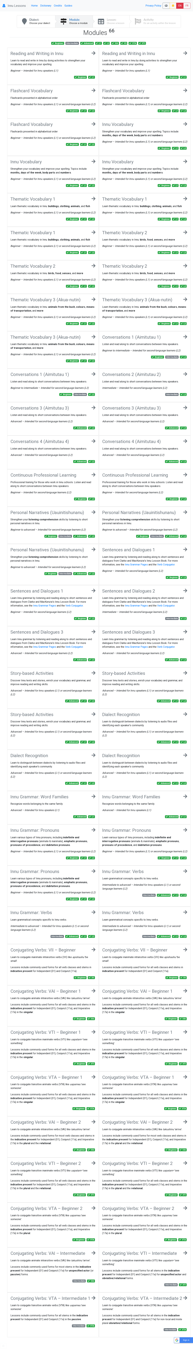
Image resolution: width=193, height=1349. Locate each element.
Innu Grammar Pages (136, 564)
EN (179, 5)
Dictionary (45, 5)
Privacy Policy (153, 5)
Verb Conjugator (166, 564)
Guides (68, 5)
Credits (58, 5)
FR (186, 5)
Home (34, 5)
